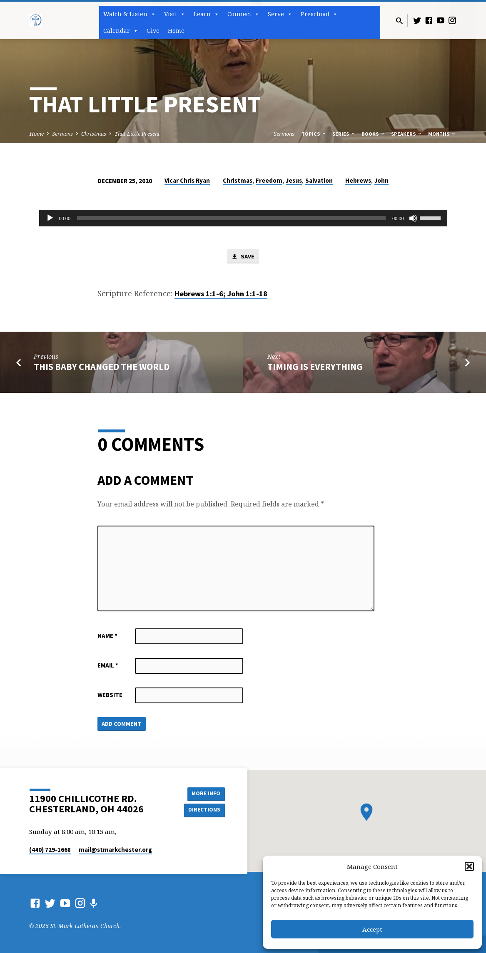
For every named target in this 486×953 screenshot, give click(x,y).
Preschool (319, 14)
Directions (203, 810)
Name (107, 636)
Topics (314, 134)
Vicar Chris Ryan (187, 180)
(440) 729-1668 (50, 850)
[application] (243, 218)
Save (242, 256)
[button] (469, 866)
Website (109, 695)
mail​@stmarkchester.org (115, 850)
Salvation (319, 180)
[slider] (231, 218)
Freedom (269, 180)
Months (442, 134)
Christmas (93, 133)
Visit (174, 14)
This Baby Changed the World (101, 367)
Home (176, 31)
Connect (243, 14)
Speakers (407, 134)
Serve (280, 14)
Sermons (62, 133)
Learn (206, 14)
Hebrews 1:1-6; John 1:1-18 (220, 294)
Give (153, 31)
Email (107, 666)
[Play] (50, 218)
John (381, 180)
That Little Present (137, 133)
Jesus (294, 180)
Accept (372, 929)
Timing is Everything (315, 367)
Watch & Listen (129, 14)
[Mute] (413, 218)
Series (344, 134)
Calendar (120, 30)
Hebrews (358, 180)
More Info (204, 793)
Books (373, 134)
